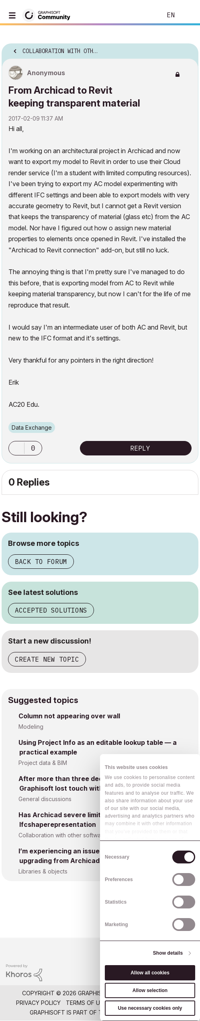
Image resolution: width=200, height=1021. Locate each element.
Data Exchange (32, 427)
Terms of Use (86, 1002)
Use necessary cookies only (150, 1008)
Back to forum (41, 562)
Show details (168, 953)
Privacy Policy (38, 1002)
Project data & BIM (42, 762)
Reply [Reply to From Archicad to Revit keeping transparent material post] (140, 448)
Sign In (187, 15)
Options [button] (187, 48)
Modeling (30, 726)
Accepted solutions (51, 610)
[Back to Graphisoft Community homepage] (49, 14)
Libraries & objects (42, 871)
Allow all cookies (150, 973)
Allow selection (150, 990)
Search (143, 15)
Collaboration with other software (62, 835)
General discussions (44, 798)
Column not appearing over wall (69, 716)
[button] (16, 448)
